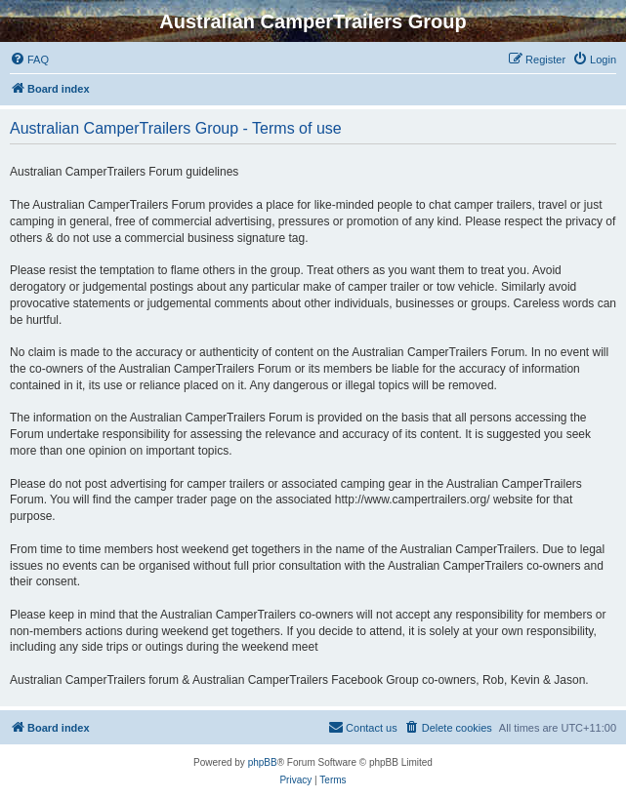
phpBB (262, 762)
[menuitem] (29, 59)
